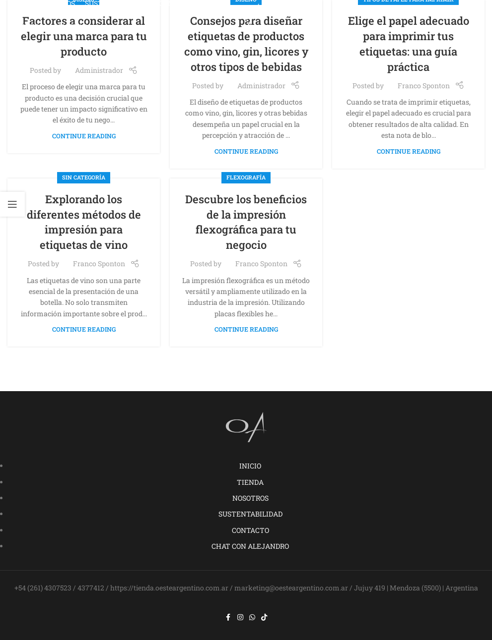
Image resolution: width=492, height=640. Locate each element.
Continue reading (84, 136)
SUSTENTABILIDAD (250, 514)
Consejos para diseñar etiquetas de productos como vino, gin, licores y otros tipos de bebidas (246, 43)
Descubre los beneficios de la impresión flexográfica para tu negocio (246, 222)
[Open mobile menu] (467, 15)
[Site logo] (246, 14)
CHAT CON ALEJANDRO (250, 546)
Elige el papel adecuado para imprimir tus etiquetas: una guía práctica (408, 43)
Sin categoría (83, 177)
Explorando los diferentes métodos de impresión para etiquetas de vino (84, 222)
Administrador (99, 70)
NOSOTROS (250, 498)
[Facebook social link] (228, 617)
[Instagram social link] (240, 617)
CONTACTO (250, 530)
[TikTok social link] (264, 617)
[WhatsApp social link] (252, 617)
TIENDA (250, 482)
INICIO (250, 465)
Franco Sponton (424, 85)
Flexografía (246, 177)
